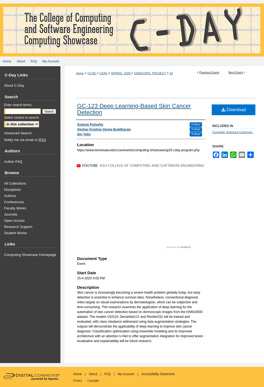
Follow (196, 124)
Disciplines (12, 190)
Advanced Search (18, 133)
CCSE (92, 73)
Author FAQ (13, 162)
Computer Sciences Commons (232, 132)
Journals (10, 214)
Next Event (235, 72)
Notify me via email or (25, 140)
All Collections (15, 183)
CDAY (103, 73)
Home (80, 73)
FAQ (107, 374)
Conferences (14, 202)
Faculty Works (15, 208)
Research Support (18, 227)
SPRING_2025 (121, 73)
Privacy (77, 380)
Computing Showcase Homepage (30, 255)
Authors (10, 196)
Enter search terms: (18, 105)
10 (171, 73)
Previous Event (209, 72)
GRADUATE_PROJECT (150, 73)
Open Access (14, 221)
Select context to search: (21, 117)
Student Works (15, 233)
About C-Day (14, 85)
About (93, 374)
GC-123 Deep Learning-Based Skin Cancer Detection (134, 109)
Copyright (93, 380)
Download (233, 109)
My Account (126, 374)
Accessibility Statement (158, 374)
